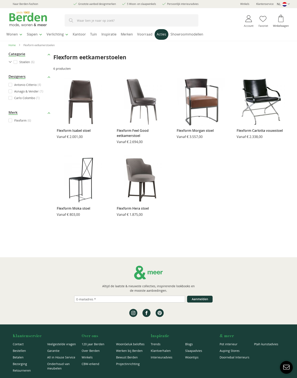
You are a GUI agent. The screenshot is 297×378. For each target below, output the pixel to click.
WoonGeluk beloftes (130, 344)
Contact (18, 344)
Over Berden (91, 351)
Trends (156, 344)
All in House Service (61, 357)
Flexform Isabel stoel (74, 129)
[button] (283, 4)
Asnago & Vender (26, 90)
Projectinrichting (128, 364)
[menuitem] (15, 33)
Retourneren (22, 370)
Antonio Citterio (25, 83)
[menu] (148, 34)
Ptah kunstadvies (266, 344)
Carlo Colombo (24, 97)
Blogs (189, 344)
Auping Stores (230, 351)
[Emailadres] (129, 299)
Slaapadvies (193, 351)
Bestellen (19, 351)
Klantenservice (265, 4)
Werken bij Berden (129, 351)
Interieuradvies (161, 357)
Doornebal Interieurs (234, 357)
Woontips (192, 357)
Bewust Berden (127, 357)
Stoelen (24, 61)
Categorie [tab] (17, 52)
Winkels (244, 4)
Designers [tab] (17, 75)
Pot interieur (228, 344)
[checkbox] (29, 83)
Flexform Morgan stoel (195, 129)
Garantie (53, 351)
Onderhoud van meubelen (58, 366)
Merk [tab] (13, 111)
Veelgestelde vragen (61, 344)
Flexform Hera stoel (133, 207)
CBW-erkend (90, 364)
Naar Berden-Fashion (25, 4)
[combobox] (131, 20)
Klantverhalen (161, 351)
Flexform (20, 119)
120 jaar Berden (93, 344)
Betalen (18, 357)
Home (12, 43)
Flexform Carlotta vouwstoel (260, 129)
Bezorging (20, 364)
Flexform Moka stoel (73, 207)
